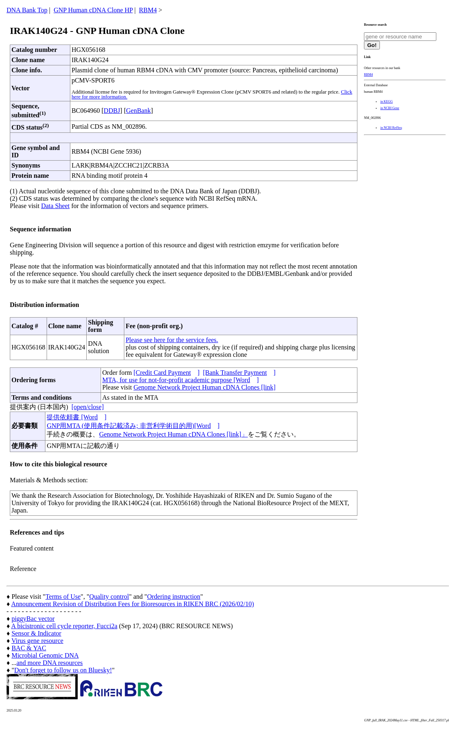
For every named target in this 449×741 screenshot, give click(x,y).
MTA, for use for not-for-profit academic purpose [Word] (180, 379)
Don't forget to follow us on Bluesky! (63, 670)
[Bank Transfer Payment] (239, 372)
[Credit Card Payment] (166, 372)
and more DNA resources (49, 662)
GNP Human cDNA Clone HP (93, 10)
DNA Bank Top (27, 10)
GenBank (138, 110)
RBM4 (148, 10)
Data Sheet (55, 205)
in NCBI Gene (389, 108)
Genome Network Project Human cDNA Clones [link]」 (173, 434)
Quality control (109, 596)
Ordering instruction (173, 596)
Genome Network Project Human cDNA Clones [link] (204, 387)
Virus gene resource (37, 640)
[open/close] (88, 406)
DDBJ (112, 110)
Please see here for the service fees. (172, 339)
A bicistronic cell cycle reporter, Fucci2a (64, 625)
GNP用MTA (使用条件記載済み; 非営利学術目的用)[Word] (133, 425)
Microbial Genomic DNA (45, 655)
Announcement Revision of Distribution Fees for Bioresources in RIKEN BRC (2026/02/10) (132, 603)
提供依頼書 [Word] (76, 417)
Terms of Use (63, 596)
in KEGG (386, 101)
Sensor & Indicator (36, 633)
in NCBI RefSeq (391, 128)
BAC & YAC (28, 648)
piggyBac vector (32, 618)
